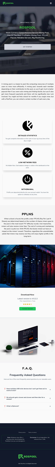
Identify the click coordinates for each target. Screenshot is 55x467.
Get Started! (27, 47)
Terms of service (32, 432)
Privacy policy (22, 432)
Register (27, 54)
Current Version (27, 309)
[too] (50, 390)
